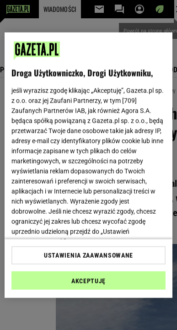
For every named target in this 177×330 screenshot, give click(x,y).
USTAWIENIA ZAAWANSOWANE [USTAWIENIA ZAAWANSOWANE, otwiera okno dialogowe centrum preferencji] (88, 255)
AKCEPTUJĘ (88, 281)
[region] (89, 165)
